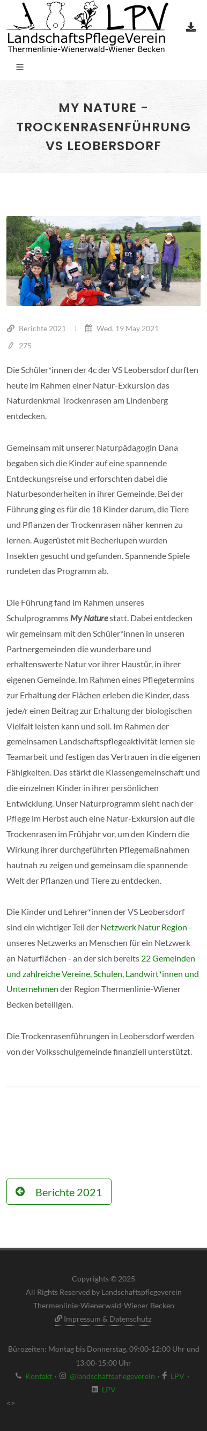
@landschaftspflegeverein (112, 1376)
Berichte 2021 (36, 328)
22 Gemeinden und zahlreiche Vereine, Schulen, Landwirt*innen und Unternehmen (102, 973)
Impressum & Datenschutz (103, 1318)
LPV (177, 1376)
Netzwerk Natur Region (143, 927)
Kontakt (38, 1376)
